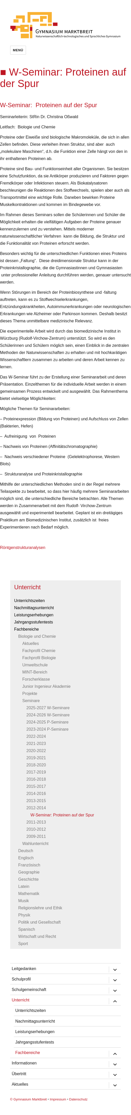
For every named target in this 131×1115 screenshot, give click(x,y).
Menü (18, 50)
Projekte (29, 693)
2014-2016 (36, 793)
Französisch (29, 865)
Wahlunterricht (35, 843)
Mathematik (29, 893)
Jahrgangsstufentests (33, 622)
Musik (23, 901)
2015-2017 (36, 786)
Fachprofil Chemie (39, 650)
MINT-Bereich (34, 672)
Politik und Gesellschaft (39, 922)
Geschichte (28, 879)
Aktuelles (30, 643)
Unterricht (27, 587)
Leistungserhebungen (34, 615)
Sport (23, 943)
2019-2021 (36, 758)
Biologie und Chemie (37, 636)
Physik (24, 915)
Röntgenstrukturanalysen (22, 547)
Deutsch (25, 851)
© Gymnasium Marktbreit (28, 1099)
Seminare (31, 701)
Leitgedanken (24, 968)
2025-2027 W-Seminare (48, 708)
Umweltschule (35, 665)
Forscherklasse (36, 679)
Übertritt (19, 1074)
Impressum (58, 1099)
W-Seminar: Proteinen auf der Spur (62, 815)
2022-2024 (36, 736)
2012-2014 (36, 808)
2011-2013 (36, 822)
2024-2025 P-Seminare (48, 722)
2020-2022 (36, 751)
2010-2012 (36, 829)
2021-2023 (36, 743)
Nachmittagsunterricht (34, 608)
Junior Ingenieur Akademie (46, 686)
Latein (24, 886)
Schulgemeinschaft (29, 989)
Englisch (26, 858)
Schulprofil (21, 979)
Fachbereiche (26, 629)
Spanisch (26, 929)
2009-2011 (36, 836)
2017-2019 (36, 772)
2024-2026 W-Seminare (48, 715)
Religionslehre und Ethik (40, 908)
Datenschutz (78, 1099)
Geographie (29, 872)
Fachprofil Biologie (39, 658)
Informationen (24, 1063)
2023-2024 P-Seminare (48, 729)
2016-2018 (36, 779)
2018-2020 (36, 765)
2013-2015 (36, 801)
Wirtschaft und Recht (37, 936)
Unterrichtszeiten (29, 600)
